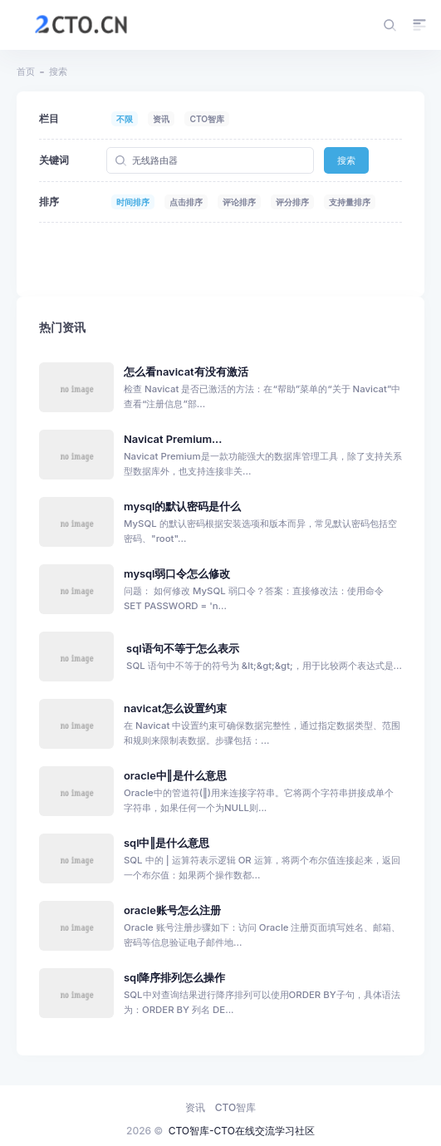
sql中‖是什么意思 (166, 843)
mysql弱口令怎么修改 (177, 574)
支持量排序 (349, 202)
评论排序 (239, 202)
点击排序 (186, 202)
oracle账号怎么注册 (172, 910)
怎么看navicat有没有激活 (186, 372)
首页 (26, 71)
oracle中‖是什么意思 (175, 776)
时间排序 (132, 202)
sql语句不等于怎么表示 (182, 648)
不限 (124, 119)
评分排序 (292, 202)
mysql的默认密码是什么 (182, 506)
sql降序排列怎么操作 (175, 977)
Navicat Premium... (173, 439)
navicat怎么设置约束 (175, 708)
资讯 (161, 119)
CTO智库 (206, 119)
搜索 (346, 160)
